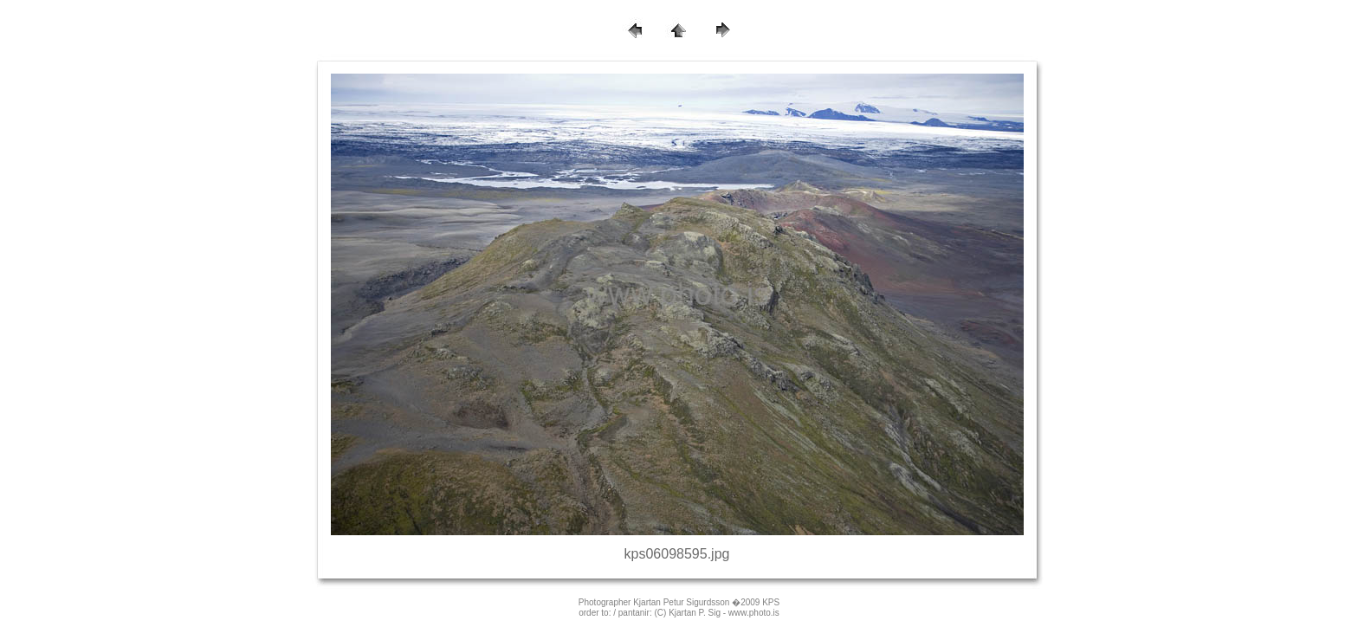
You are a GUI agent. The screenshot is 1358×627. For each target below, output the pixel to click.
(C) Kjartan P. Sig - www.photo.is (716, 612)
